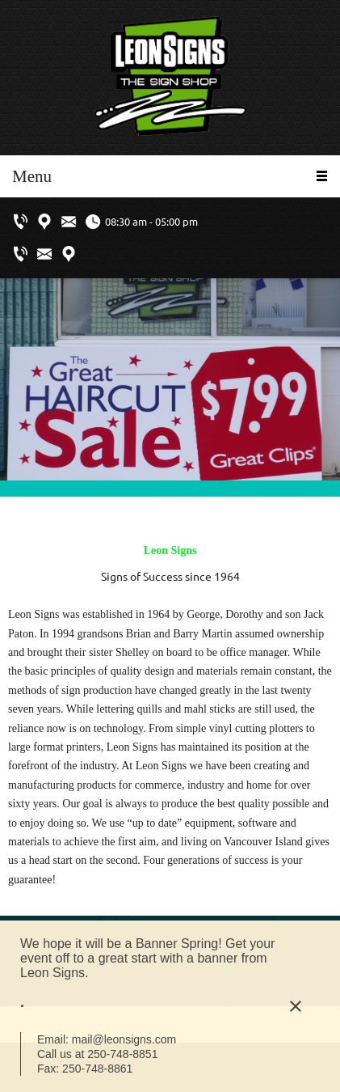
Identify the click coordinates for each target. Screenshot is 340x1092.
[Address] (44, 222)
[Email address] (69, 222)
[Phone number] (20, 222)
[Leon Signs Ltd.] (170, 77)
